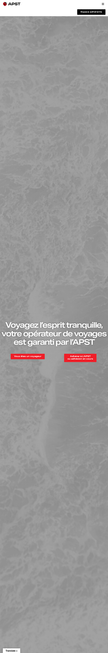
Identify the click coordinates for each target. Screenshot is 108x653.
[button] (102, 3)
